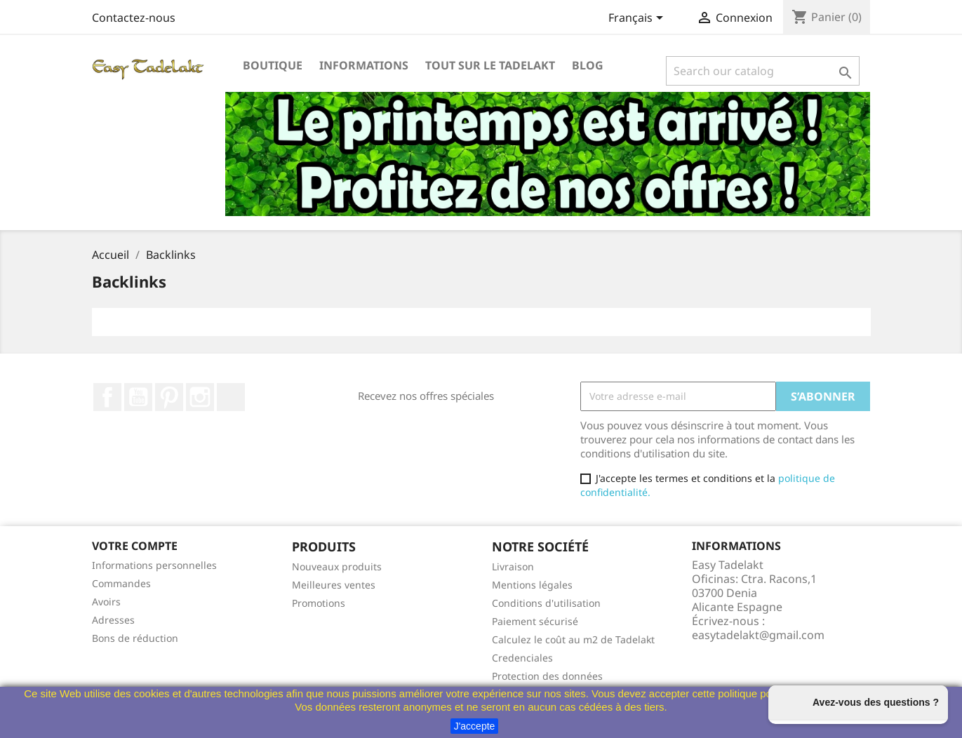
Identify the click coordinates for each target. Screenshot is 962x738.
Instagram (200, 397)
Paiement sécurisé (535, 621)
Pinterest (169, 397)
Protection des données (547, 676)
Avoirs (106, 601)
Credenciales (522, 657)
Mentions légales (532, 584)
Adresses (113, 619)
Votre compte (135, 546)
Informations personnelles (154, 565)
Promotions (318, 603)
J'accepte (474, 726)
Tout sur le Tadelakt (490, 65)
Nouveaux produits (337, 566)
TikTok (231, 397)
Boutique (272, 65)
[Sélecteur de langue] (638, 19)
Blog (587, 65)
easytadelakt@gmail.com (758, 635)
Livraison (513, 566)
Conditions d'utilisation (546, 603)
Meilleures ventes (333, 584)
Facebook (107, 397)
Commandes (121, 583)
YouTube (138, 397)
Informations (363, 65)
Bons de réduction (135, 638)
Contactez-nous (133, 17)
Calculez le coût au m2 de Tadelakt (573, 639)
